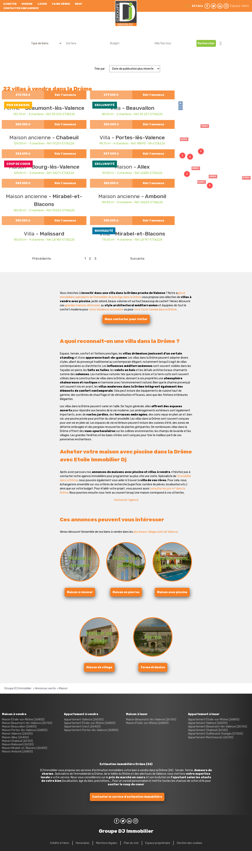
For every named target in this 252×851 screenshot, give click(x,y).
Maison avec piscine (172, 592)
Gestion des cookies (189, 843)
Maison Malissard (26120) (18, 744)
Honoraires (82, 843)
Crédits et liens (59, 843)
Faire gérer (61, 3)
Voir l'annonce (65, 95)
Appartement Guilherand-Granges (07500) (215, 733)
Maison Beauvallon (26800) (19, 726)
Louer (42, 3)
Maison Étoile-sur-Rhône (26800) (23, 719)
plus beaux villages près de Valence (155, 531)
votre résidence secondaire (106, 309)
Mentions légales (106, 843)
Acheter (10, 3)
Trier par (99, 68)
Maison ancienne (30, 137)
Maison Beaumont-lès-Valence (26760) (27, 723)
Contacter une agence (21, 8)
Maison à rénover (80, 592)
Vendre (26, 3)
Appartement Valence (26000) (84, 719)
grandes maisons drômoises (82, 305)
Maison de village (99, 667)
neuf (78, 3)
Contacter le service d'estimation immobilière (127, 796)
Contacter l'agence (126, 500)
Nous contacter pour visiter (126, 319)
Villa (106, 137)
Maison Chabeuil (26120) (17, 741)
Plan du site (131, 843)
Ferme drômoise (153, 667)
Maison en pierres (126, 592)
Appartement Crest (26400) (82, 726)
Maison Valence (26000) (17, 733)
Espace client (239, 6)
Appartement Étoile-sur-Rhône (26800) (89, 723)
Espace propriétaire (157, 843)
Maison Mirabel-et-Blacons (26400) (24, 748)
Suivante (137, 258)
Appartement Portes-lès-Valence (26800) (91, 730)
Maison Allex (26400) (15, 737)
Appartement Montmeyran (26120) (210, 737)
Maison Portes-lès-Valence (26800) (24, 730)
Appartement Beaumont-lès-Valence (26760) (217, 726)
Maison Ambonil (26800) (17, 751)
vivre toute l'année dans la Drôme (155, 309)
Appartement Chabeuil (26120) (208, 730)
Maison (124, 167)
